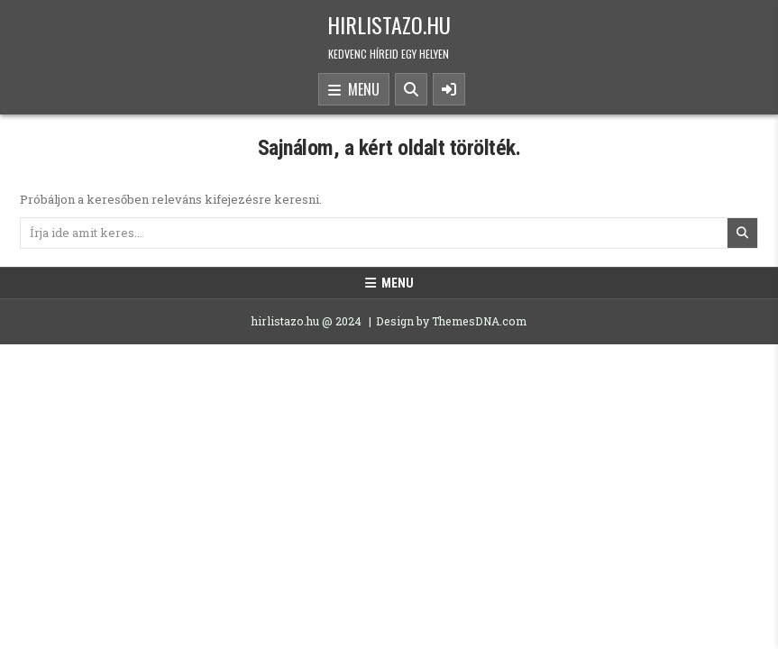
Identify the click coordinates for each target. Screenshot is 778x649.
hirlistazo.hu (389, 24)
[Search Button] (411, 89)
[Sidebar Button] (449, 89)
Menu (354, 90)
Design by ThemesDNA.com (451, 321)
